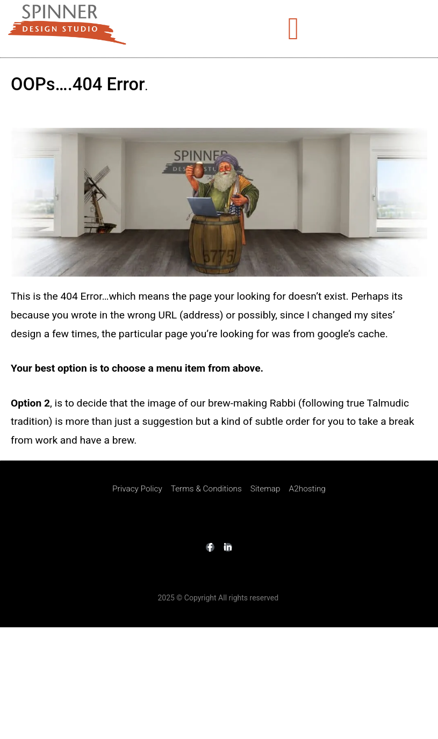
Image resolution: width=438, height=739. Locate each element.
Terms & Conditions (206, 489)
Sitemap (265, 489)
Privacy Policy (137, 489)
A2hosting (307, 489)
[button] (293, 28)
